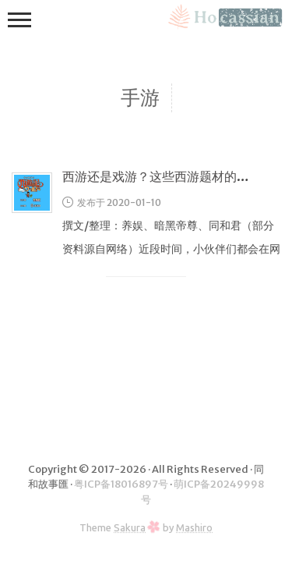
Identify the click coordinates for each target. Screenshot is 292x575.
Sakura (130, 527)
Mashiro (194, 527)
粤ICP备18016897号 (121, 484)
